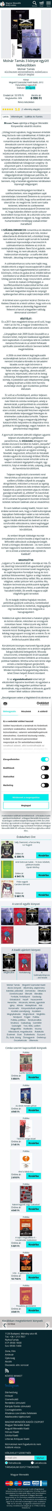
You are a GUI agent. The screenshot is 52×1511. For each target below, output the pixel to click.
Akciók (8, 1361)
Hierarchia (11, 1002)
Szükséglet (16, 1025)
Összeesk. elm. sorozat (17, 1365)
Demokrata (30, 990)
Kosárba (43, 855)
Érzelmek (11, 1034)
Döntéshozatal (16, 993)
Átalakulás (39, 1031)
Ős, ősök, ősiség (13, 1037)
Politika (36, 1017)
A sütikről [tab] (43, 711)
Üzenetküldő (11, 1399)
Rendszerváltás (34, 1020)
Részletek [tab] (26, 711)
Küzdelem (36, 1011)
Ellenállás (38, 993)
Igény (12, 1005)
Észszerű (41, 1034)
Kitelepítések (31, 1005)
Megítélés (40, 1014)
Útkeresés (33, 1040)
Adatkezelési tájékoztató (18, 1416)
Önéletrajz (41, 1037)
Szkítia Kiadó (11, 1435)
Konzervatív (13, 1008)
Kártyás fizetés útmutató (18, 1406)
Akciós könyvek (14, 987)
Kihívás (20, 1005)
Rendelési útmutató (15, 1402)
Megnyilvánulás (14, 1014)
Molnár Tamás (13, 985)
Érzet (19, 1034)
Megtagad (26, 805)
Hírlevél (9, 1395)
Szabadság (26, 1023)
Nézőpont (17, 1017)
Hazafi (25, 999)
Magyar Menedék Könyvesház (10, 5)
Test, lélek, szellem (31, 1025)
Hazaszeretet (36, 999)
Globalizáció (15, 999)
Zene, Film (10, 1351)
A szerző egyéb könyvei (26, 904)
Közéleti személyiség (20, 1011)
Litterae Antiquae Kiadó (17, 1438)
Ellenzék (28, 993)
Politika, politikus (18, 1020)
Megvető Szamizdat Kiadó (33, 985)
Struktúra (15, 1023)
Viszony (38, 1028)
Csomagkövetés (13, 1409)
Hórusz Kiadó (12, 1431)
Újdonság (10, 1358)
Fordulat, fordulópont (20, 996)
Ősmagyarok (29, 1037)
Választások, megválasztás (20, 1031)
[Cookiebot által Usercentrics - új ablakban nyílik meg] (37, 703)
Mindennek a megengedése (26, 797)
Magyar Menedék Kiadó (17, 1425)
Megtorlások (28, 1014)
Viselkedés (28, 1028)
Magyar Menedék (20, 1474)
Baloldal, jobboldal (14, 990)
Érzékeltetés (29, 1034)
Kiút (40, 1005)
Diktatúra (42, 990)
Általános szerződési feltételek (21, 1413)
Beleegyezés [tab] (9, 711)
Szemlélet (37, 1023)
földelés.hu (26, 1508)
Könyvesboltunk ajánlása (32, 1008)
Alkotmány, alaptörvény (34, 987)
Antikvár (9, 1354)
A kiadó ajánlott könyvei (26, 949)
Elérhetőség (11, 1392)
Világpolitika (16, 1028)
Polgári (27, 1017)
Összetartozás (20, 1040)
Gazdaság (36, 996)
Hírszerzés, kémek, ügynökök (32, 1002)
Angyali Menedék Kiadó (17, 1428)
